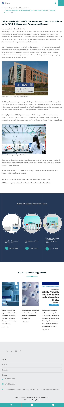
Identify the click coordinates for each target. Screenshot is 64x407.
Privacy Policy (36, 399)
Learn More (11, 248)
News (27, 8)
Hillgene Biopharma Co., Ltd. (30, 397)
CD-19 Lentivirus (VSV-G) (32, 241)
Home (5, 8)
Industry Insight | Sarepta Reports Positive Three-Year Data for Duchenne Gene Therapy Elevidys (28, 183)
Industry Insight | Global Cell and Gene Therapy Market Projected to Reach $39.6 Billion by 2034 (30, 314)
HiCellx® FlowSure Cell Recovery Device (11, 241)
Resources (32, 371)
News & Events (20, 8)
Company (11, 8)
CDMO (32, 361)
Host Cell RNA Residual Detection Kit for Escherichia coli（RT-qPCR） (52, 240)
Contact (4, 376)
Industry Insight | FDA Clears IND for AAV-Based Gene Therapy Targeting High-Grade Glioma (27, 179)
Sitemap (26, 399)
